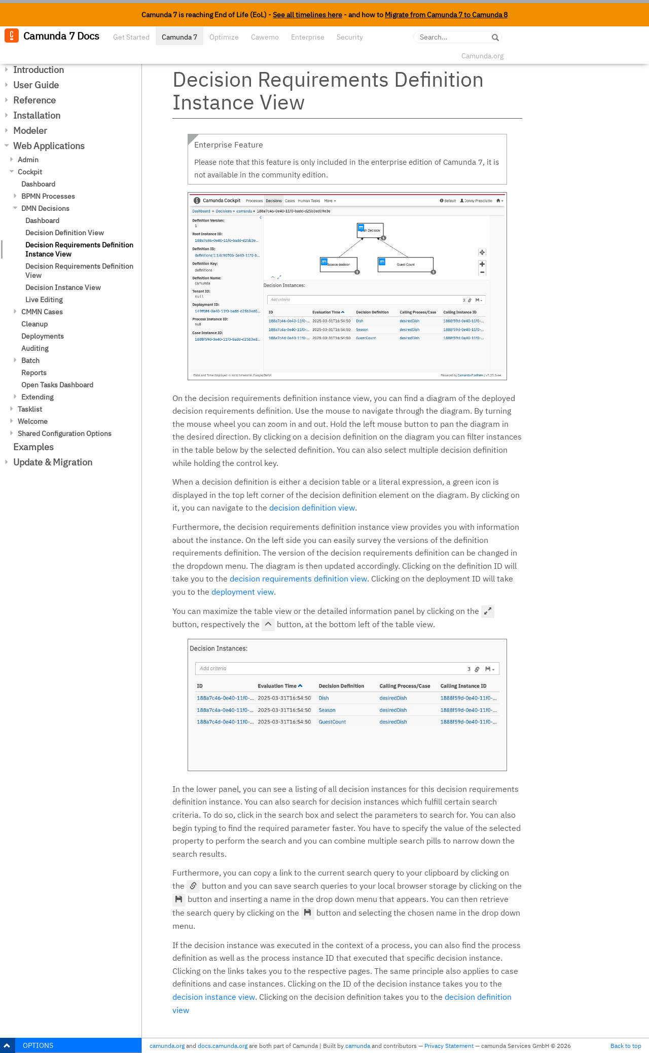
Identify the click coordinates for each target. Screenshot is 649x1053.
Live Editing (43, 299)
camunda (357, 1045)
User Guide (36, 85)
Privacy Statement (449, 1045)
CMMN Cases (42, 311)
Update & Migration (52, 462)
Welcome (33, 421)
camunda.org (167, 1045)
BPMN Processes (48, 196)
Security (350, 37)
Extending (37, 397)
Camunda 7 (179, 37)
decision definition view (312, 507)
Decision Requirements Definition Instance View (79, 249)
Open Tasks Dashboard (57, 384)
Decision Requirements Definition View (79, 271)
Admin (28, 159)
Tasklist (30, 409)
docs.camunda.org (222, 1045)
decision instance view (213, 997)
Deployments (42, 336)
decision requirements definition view (298, 578)
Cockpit (30, 171)
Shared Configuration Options (65, 433)
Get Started (131, 37)
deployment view (242, 592)
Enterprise (307, 37)
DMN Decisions (45, 208)
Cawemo (265, 37)
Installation (36, 115)
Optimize (224, 37)
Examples (33, 447)
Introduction (38, 70)
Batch (30, 360)
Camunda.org (482, 55)
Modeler (30, 130)
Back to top (625, 1045)
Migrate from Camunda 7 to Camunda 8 (446, 14)
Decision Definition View (64, 232)
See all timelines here (307, 14)
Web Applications (49, 146)
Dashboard (38, 184)
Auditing (34, 348)
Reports (34, 372)
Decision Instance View (63, 287)
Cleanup (34, 324)
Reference (34, 100)
